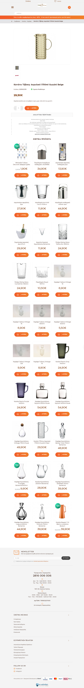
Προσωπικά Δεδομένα (19, 624)
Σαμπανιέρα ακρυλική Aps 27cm (21, 243)
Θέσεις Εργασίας (18, 627)
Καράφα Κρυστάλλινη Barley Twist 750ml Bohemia (62, 443)
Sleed (39, 678)
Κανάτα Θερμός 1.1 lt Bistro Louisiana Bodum (62, 524)
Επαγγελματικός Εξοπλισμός (21, 655)
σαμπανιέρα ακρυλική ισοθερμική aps (62, 163)
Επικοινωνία (17, 632)
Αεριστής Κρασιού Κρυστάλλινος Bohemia (42, 243)
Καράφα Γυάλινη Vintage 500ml (62, 322)
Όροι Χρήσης (17, 621)
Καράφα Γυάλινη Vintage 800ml (42, 322)
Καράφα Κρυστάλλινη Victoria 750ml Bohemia (42, 524)
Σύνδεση (28, 1)
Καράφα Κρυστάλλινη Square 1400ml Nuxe (62, 402)
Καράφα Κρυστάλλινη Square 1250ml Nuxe (42, 402)
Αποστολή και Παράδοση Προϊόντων (23, 644)
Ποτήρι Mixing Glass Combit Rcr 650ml (21, 283)
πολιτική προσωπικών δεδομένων (41, 561)
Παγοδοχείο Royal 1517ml (42, 283)
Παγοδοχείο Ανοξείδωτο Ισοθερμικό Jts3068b (42, 163)
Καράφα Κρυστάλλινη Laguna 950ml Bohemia (21, 524)
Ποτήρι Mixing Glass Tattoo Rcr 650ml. (62, 243)
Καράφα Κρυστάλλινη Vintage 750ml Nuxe (21, 442)
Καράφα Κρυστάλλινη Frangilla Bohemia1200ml (21, 483)
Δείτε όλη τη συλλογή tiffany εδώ (42, 134)
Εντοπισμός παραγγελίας (42, 605)
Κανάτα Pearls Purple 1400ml (21, 402)
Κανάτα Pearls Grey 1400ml (62, 362)
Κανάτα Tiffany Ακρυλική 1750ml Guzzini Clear (42, 442)
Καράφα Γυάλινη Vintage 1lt (62, 283)
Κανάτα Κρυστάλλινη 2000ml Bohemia (42, 482)
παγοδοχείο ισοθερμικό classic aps (62, 203)
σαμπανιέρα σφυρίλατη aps (21, 203)
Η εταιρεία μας (17, 619)
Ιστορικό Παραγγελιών (19, 657)
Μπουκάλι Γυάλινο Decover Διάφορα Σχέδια (21, 163)
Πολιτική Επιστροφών (19, 649)
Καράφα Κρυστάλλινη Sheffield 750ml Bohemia (62, 483)
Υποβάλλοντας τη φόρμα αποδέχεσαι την (32, 561)
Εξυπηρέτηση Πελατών (19, 652)
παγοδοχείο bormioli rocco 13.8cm (42, 203)
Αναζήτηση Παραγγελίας (20, 629)
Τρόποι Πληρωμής (18, 647)
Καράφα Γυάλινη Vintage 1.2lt (21, 362)
